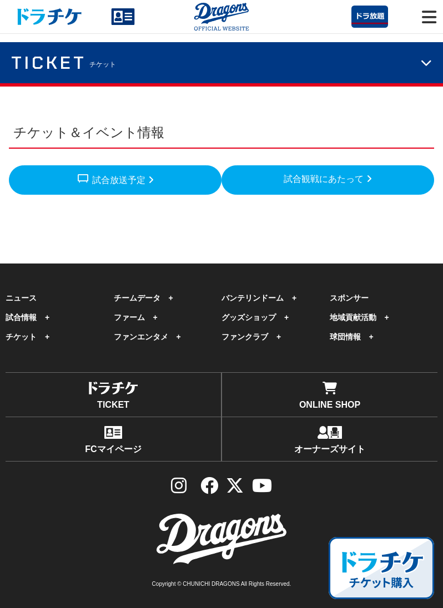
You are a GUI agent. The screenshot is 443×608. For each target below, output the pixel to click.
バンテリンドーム (253, 297)
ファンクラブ (245, 336)
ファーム (129, 317)
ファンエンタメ (141, 336)
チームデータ (137, 297)
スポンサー (349, 297)
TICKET (113, 395)
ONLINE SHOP (329, 395)
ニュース (21, 297)
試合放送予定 (115, 178)
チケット (21, 336)
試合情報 (21, 317)
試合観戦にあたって (327, 179)
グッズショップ (249, 317)
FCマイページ (113, 440)
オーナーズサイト (329, 440)
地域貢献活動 (353, 317)
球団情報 (345, 336)
